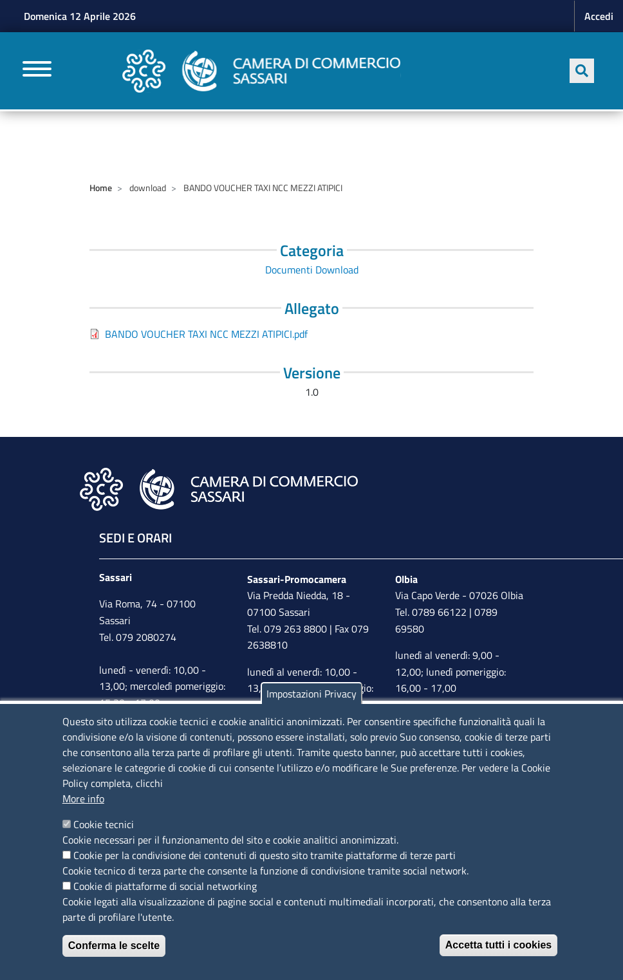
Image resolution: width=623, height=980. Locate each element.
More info (83, 798)
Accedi (598, 16)
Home (100, 187)
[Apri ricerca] (582, 71)
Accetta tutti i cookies (498, 944)
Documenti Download (311, 269)
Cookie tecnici (103, 824)
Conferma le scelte (114, 945)
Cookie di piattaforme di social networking (165, 886)
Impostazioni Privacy (311, 693)
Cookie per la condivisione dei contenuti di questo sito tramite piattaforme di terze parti (264, 855)
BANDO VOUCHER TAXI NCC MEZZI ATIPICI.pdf (206, 334)
